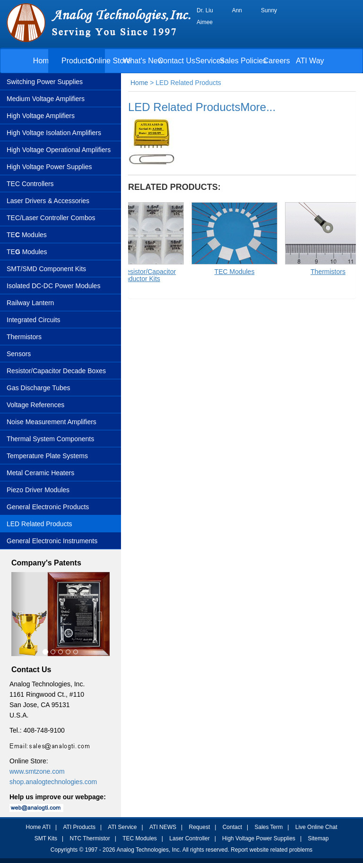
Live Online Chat (316, 827)
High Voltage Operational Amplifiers (59, 150)
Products (76, 61)
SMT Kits (46, 838)
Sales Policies (243, 61)
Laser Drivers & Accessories (48, 201)
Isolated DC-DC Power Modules (53, 286)
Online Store (110, 61)
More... (258, 107)
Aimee (205, 22)
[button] (18, 614)
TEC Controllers (30, 184)
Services (209, 61)
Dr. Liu (205, 10)
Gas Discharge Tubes (38, 388)
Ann (237, 10)
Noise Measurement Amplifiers (51, 422)
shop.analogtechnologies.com (53, 782)
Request (199, 827)
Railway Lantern (30, 303)
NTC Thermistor (90, 838)
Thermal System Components (50, 439)
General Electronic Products (48, 507)
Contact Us (176, 61)
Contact (232, 827)
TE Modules (27, 235)
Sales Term (268, 827)
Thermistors (24, 337)
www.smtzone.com (37, 771)
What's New (143, 61)
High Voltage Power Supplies (49, 167)
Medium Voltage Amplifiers (46, 99)
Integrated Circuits (33, 320)
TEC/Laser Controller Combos (51, 218)
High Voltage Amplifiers (41, 116)
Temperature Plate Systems (47, 456)
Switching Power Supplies (45, 81)
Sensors (19, 354)
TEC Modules (139, 838)
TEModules (27, 252)
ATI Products (79, 827)
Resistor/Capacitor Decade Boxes (56, 371)
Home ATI (38, 827)
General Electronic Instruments (52, 541)
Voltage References (35, 405)
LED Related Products (39, 524)
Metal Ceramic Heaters (40, 473)
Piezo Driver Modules (38, 490)
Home (43, 61)
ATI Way (310, 61)
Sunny (269, 10)
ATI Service (122, 827)
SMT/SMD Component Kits (46, 269)
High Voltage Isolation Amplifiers (54, 133)
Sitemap (318, 838)
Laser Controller (189, 838)
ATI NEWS (162, 827)
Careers (276, 61)
